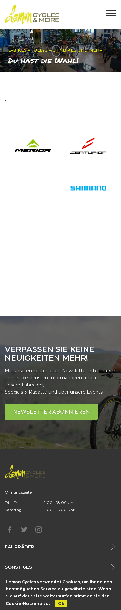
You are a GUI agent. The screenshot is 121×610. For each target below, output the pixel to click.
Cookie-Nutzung (24, 603)
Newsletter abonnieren (51, 412)
